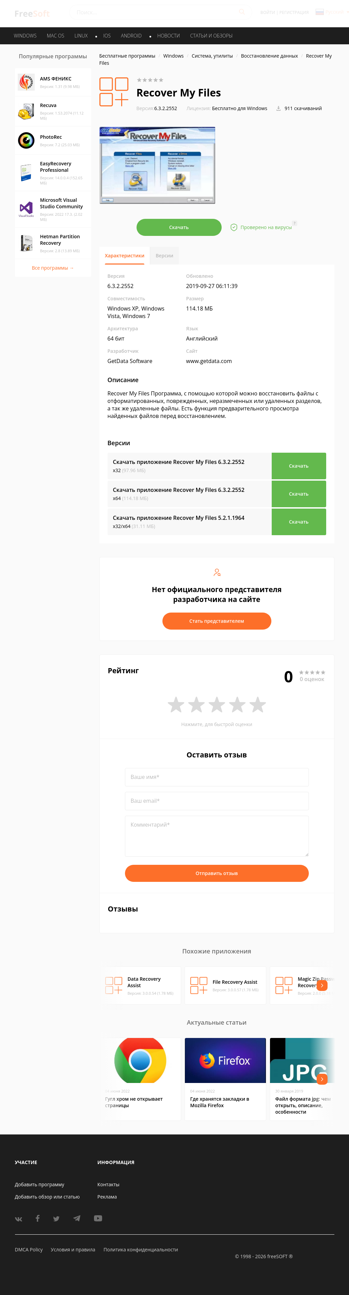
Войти (267, 12)
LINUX (81, 35)
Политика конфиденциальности (141, 1249)
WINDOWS (25, 35)
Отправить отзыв (217, 873)
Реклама (107, 1196)
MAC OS (55, 35)
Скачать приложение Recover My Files (178, 462)
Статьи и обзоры (211, 35)
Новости (168, 35)
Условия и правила (73, 1249)
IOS (107, 35)
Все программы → (53, 268)
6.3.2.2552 (157, 108)
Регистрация (294, 12)
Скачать (179, 227)
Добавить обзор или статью (47, 1196)
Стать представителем (216, 621)
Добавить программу (39, 1184)
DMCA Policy (29, 1249)
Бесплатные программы (127, 55)
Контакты (108, 1184)
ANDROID (131, 35)
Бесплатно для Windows (239, 108)
